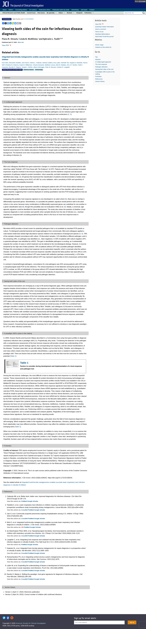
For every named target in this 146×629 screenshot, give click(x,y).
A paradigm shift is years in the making (105, 73)
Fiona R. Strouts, (10, 39)
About (4, 10)
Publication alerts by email (61, 10)
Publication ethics (44, 10)
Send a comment (100, 29)
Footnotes (98, 76)
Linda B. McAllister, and (31, 39)
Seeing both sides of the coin (104, 69)
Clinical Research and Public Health (14, 13)
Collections (88, 13)
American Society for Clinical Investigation (31, 623)
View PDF (6, 45)
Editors (11, 10)
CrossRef (24, 510)
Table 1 (13, 356)
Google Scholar (32, 501)
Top (96, 57)
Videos (61, 13)
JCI (22, 527)
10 (35, 340)
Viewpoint (79, 13)
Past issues (41, 13)
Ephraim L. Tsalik (53, 39)
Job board (84, 10)
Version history (100, 81)
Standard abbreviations (102, 34)
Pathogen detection (101, 67)
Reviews (69, 13)
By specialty (50, 13)
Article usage (99, 45)
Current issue (31, 13)
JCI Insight (142, 1)
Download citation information (104, 27)
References (99, 79)
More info (21, 42)
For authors (33, 10)
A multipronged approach (103, 62)
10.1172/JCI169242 (28, 19)
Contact (91, 10)
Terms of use (99, 31)
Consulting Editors (21, 10)
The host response (101, 64)
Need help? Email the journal (104, 36)
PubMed (24, 501)
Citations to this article (103, 47)
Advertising (75, 10)
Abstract (97, 59)
